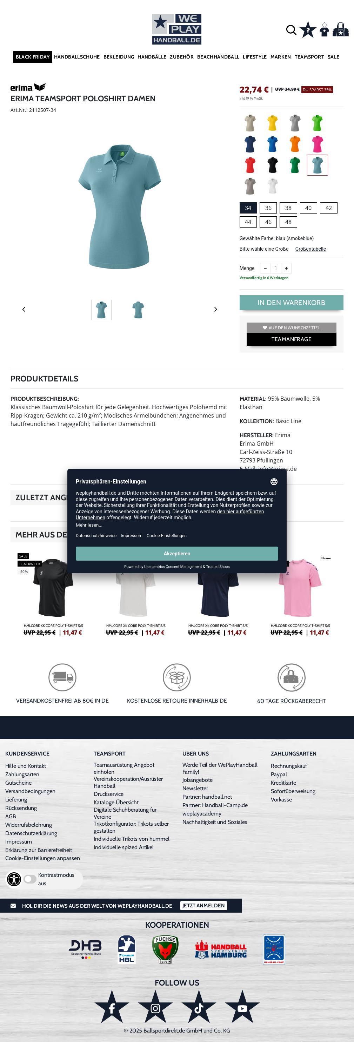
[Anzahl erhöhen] (286, 268)
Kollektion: (257, 421)
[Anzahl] (275, 268)
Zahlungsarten (22, 774)
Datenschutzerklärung (31, 833)
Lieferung (16, 799)
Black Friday (32, 57)
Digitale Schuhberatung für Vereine (125, 813)
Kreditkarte (283, 782)
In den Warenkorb (291, 302)
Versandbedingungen (30, 791)
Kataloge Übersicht (116, 802)
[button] (291, 29)
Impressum (18, 841)
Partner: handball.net (207, 796)
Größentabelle (310, 249)
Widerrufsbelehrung (28, 824)
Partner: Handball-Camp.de (215, 805)
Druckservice (108, 794)
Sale (333, 57)
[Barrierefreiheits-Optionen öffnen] (14, 879)
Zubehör (181, 57)
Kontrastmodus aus (56, 879)
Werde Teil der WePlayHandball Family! (220, 768)
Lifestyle (255, 57)
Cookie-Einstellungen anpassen (42, 858)
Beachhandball (218, 57)
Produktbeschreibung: (45, 398)
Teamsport (309, 57)
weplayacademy (201, 813)
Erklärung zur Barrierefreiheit (38, 850)
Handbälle (152, 57)
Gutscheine (18, 782)
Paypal (279, 774)
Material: (253, 398)
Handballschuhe (77, 57)
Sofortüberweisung (293, 791)
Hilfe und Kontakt (25, 766)
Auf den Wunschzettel (291, 327)
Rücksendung (21, 808)
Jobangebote (197, 780)
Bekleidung (118, 57)
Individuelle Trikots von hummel (131, 838)
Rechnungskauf (289, 766)
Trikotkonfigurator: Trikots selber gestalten (131, 827)
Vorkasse (281, 799)
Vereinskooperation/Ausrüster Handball (128, 782)
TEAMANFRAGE (292, 339)
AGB (10, 816)
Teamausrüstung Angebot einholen (124, 768)
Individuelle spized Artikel (124, 847)
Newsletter (195, 788)
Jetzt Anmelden (203, 905)
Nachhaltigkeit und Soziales (214, 822)
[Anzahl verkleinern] (265, 268)
